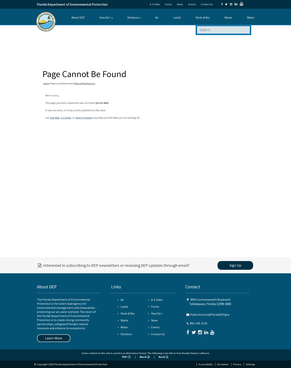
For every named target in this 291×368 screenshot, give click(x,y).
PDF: (126, 357)
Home (46, 83)
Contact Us (207, 4)
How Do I (104, 17)
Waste (228, 17)
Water (250, 17)
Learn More (53, 338)
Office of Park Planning (84, 83)
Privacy (237, 364)
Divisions (133, 17)
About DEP (78, 17)
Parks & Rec (203, 17)
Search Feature (83, 117)
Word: (145, 357)
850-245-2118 (198, 323)
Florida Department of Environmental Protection (72, 4)
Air (156, 17)
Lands (177, 17)
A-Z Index (155, 4)
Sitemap (250, 364)
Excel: (163, 357)
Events (192, 4)
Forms (168, 4)
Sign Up (235, 265)
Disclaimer (223, 364)
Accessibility (206, 364)
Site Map (55, 117)
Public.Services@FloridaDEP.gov (210, 314)
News (180, 4)
